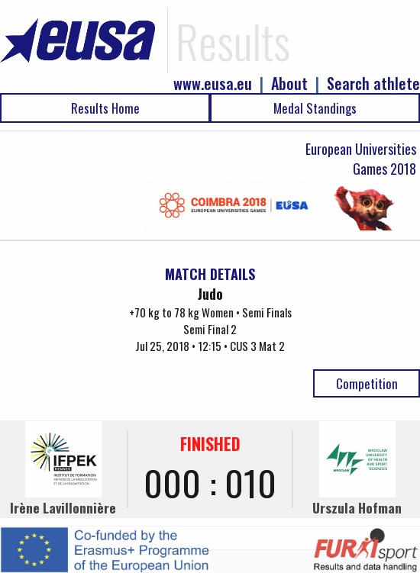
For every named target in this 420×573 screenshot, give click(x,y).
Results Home (105, 107)
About (289, 83)
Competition (367, 383)
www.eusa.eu (212, 83)
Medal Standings (315, 107)
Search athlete (373, 83)
